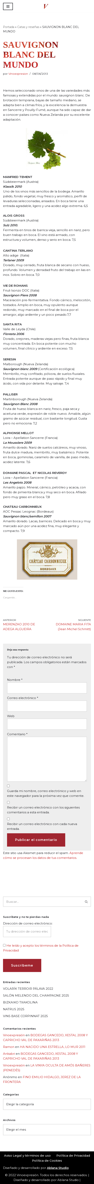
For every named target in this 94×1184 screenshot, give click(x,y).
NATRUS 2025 (13, 1009)
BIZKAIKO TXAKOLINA (20, 1002)
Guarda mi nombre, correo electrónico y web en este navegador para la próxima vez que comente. (45, 793)
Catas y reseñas (28, 27)
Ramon (8, 1047)
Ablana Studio (68, 1180)
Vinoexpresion (18, 73)
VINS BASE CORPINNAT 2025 (25, 1016)
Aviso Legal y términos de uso (27, 1155)
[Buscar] (42, 902)
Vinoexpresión (14, 1035)
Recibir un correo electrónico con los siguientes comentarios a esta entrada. (43, 810)
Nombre (15, 680)
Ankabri (9, 1054)
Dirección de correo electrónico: (28, 929)
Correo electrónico (22, 698)
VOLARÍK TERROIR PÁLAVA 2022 (28, 989)
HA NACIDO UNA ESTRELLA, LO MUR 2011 (52, 1047)
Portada (8, 27)
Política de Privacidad (73, 1155)
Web (10, 716)
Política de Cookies (47, 1160)
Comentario (17, 734)
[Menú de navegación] (8, 6)
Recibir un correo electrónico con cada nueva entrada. (42, 826)
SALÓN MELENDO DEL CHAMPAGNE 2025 (36, 995)
